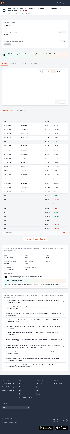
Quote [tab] (24, 63)
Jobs (37, 387)
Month (63, 102)
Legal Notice (58, 383)
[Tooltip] (10, 267)
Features (22, 387)
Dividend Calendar (8, 383)
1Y (44, 71)
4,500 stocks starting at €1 (25, 277)
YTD (40, 71)
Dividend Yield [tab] (15, 63)
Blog (37, 390)
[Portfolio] (63, 2)
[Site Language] (56, 2)
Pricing (21, 383)
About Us (39, 383)
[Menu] (67, 3)
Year (57, 102)
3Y (49, 71)
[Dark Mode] (60, 2)
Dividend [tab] (4, 63)
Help (20, 394)
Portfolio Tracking (8, 387)
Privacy (56, 387)
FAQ (20, 390)
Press (38, 394)
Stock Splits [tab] (21, 110)
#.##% (7, 44)
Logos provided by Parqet (9, 422)
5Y (53, 71)
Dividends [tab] (7, 110)
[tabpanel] (35, 87)
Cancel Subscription (25, 397)
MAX (58, 71)
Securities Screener (8, 390)
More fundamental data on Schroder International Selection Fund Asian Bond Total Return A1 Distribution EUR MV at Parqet (36, 284)
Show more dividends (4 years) (35, 239)
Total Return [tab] (33, 63)
